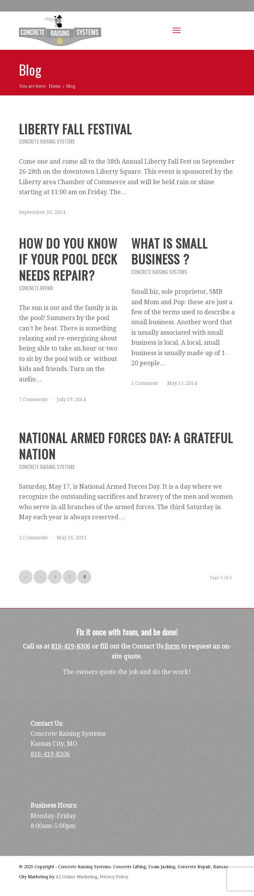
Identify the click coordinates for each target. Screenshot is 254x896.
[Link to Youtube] (229, 31)
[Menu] (177, 30)
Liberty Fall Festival (75, 129)
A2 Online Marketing (76, 876)
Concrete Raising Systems (47, 141)
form (171, 646)
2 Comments (33, 537)
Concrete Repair (36, 288)
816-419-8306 (70, 646)
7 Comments (33, 399)
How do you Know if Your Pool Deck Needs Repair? (68, 259)
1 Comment (144, 383)
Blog (30, 69)
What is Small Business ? (169, 251)
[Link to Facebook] (206, 31)
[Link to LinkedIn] (218, 31)
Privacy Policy (114, 876)
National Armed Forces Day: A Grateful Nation (126, 446)
